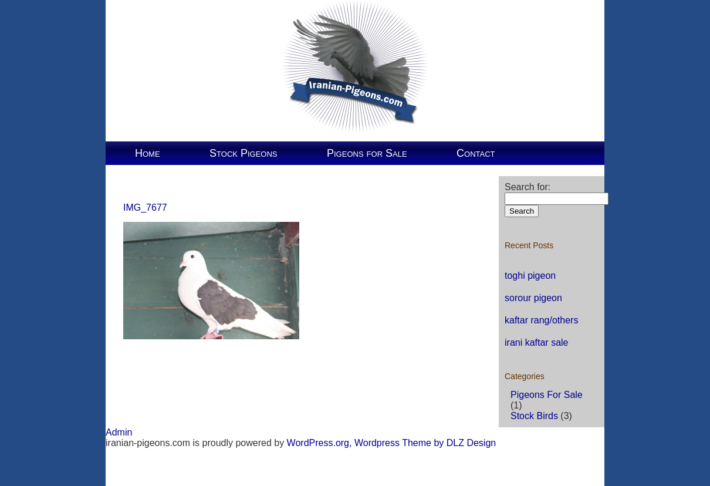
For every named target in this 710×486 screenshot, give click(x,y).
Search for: (527, 187)
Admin (119, 432)
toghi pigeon (530, 276)
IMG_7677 (145, 207)
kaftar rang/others (541, 320)
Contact (476, 153)
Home (147, 153)
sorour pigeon (533, 298)
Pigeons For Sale (546, 395)
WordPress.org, (319, 443)
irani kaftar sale (537, 342)
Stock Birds (534, 416)
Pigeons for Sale (367, 153)
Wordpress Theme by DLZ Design (425, 443)
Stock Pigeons (243, 153)
